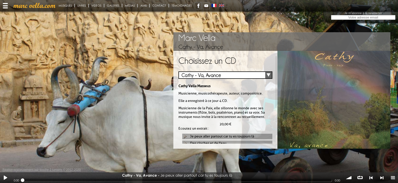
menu (392, 177)
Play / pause (5, 177)
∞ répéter (360, 177)
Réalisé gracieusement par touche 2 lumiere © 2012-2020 (42, 170)
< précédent (371, 177)
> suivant (381, 177)
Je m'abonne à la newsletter (363, 13)
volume (349, 177)
